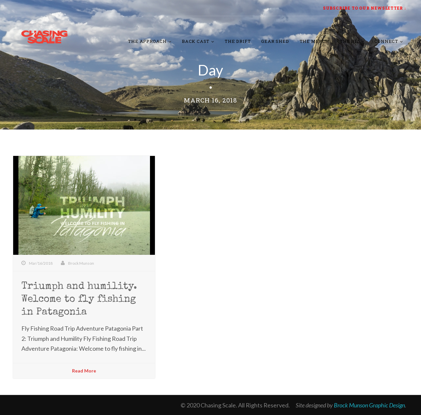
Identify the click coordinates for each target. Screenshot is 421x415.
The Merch (314, 41)
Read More (84, 370)
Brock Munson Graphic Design (369, 405)
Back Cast (196, 41)
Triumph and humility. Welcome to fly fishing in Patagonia (79, 299)
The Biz (349, 41)
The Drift (238, 41)
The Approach (147, 41)
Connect (386, 41)
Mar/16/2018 (41, 263)
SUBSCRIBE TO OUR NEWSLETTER (363, 8)
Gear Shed (275, 41)
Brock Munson (81, 263)
